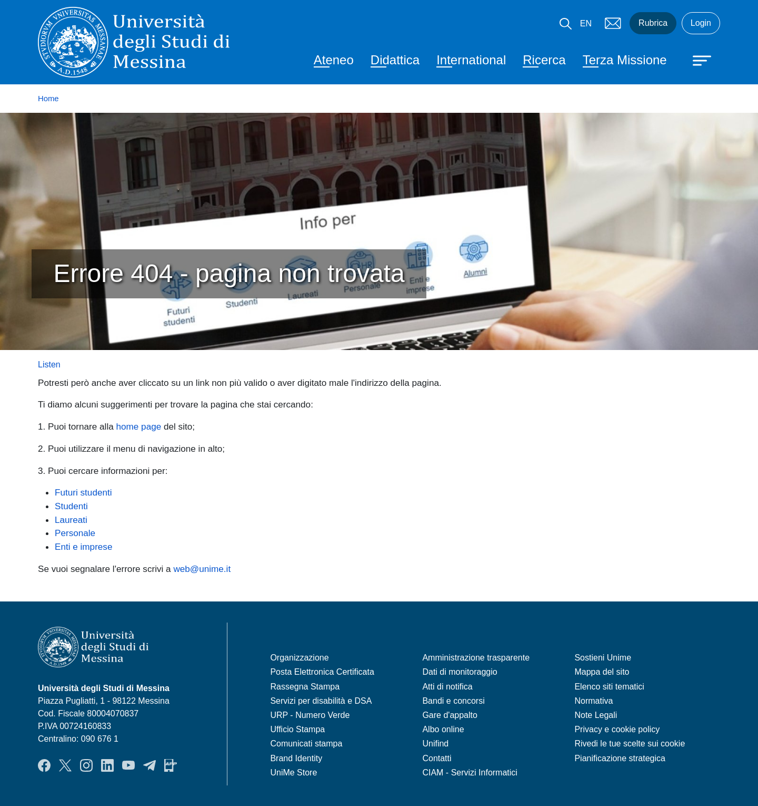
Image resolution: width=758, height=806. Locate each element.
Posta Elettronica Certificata (322, 671)
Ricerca (544, 60)
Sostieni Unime (602, 657)
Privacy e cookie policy (617, 729)
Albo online (443, 729)
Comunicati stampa (306, 743)
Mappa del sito (601, 671)
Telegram (149, 765)
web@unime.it (202, 569)
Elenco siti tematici (609, 686)
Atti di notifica (447, 686)
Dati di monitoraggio (459, 671)
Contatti (436, 758)
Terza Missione (625, 60)
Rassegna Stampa (305, 686)
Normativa (593, 700)
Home (48, 98)
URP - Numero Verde (310, 715)
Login (701, 22)
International (471, 60)
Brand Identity (296, 758)
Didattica (395, 60)
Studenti (71, 506)
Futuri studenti (83, 492)
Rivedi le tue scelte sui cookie (629, 743)
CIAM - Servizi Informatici (469, 772)
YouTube (128, 765)
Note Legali (595, 715)
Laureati (71, 519)
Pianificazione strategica (619, 758)
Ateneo (334, 60)
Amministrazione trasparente (476, 657)
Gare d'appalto (449, 715)
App (170, 765)
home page (139, 426)
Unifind (435, 743)
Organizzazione (299, 657)
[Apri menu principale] (697, 59)
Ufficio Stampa (297, 729)
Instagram (86, 765)
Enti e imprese (83, 546)
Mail (612, 23)
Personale (75, 533)
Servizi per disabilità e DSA (321, 700)
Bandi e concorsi (453, 700)
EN (586, 23)
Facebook (44, 765)
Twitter (65, 765)
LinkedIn (107, 765)
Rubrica (653, 22)
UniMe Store (293, 772)
